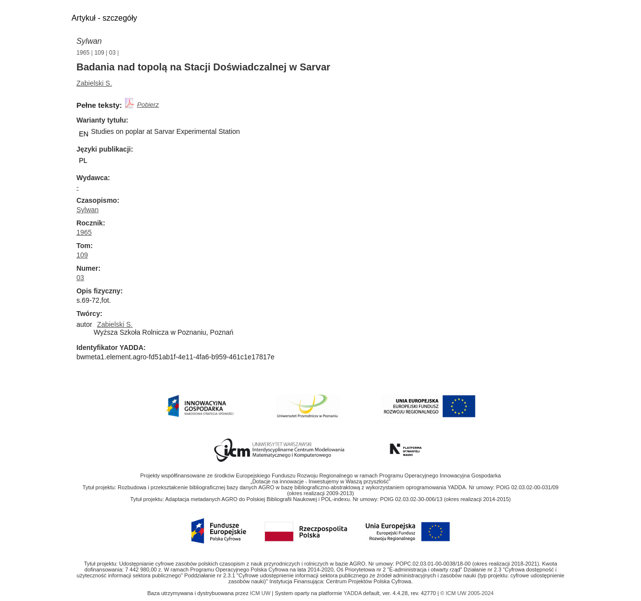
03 (112, 52)
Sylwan (89, 41)
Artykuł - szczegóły (104, 18)
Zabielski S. (94, 83)
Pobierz (148, 104)
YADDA (353, 593)
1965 (83, 52)
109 (99, 52)
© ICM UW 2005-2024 (466, 593)
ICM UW (261, 593)
